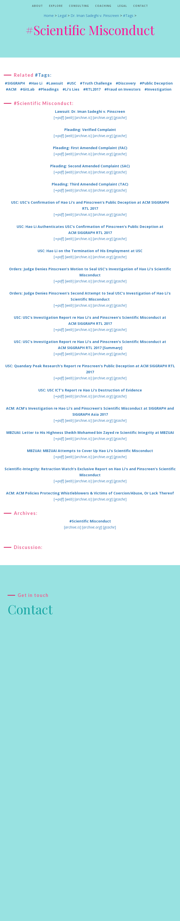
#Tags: (43, 75)
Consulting (79, 6)
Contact (140, 6)
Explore (56, 6)
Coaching (103, 6)
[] (69, 117)
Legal (122, 6)
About (37, 6)
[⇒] (59, 117)
